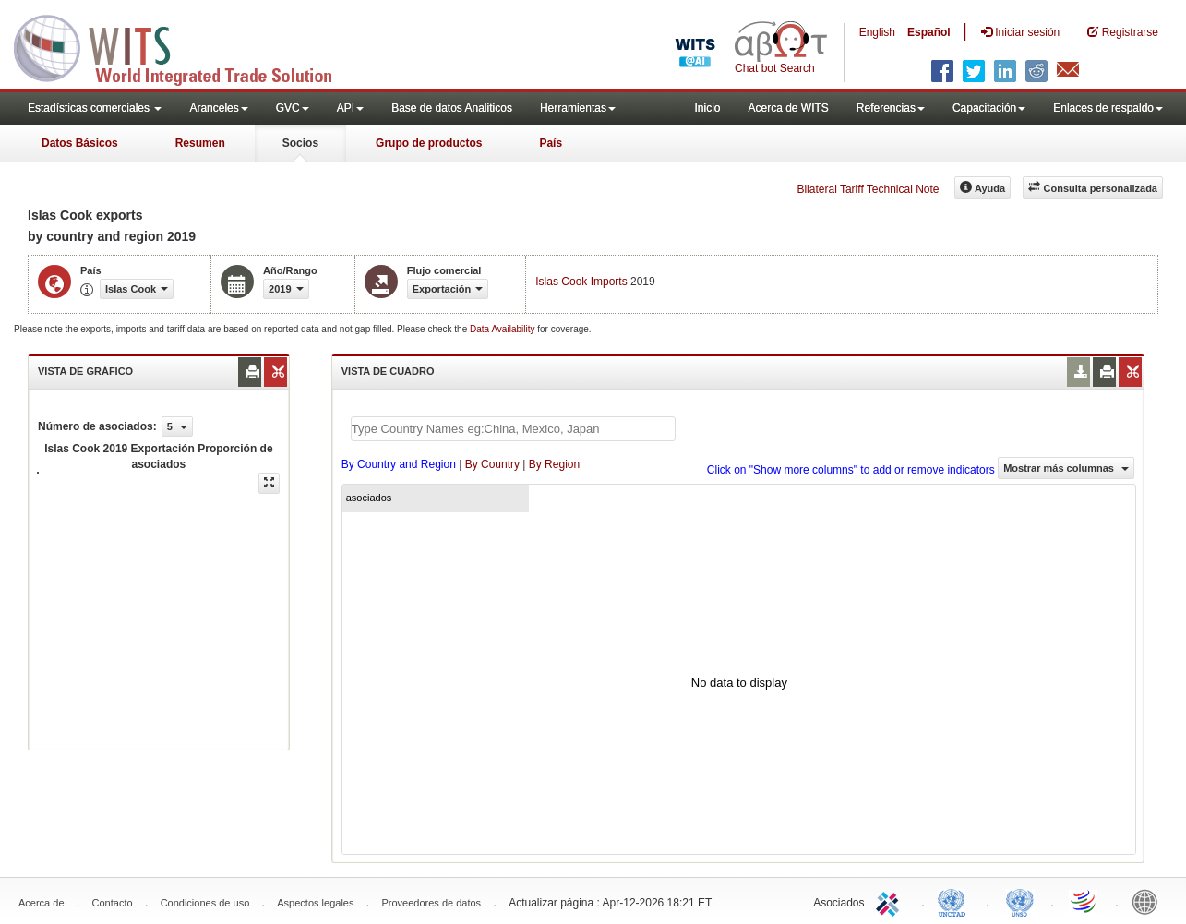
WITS (184, 46)
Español (929, 32)
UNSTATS (1019, 900)
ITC (890, 900)
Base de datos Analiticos (451, 108)
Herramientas (578, 108)
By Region (554, 464)
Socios (300, 143)
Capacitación (988, 108)
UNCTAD (955, 900)
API (350, 108)
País (550, 143)
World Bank (1149, 900)
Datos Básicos (80, 143)
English (877, 32)
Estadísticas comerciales (95, 108)
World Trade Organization (1084, 900)
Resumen (200, 143)
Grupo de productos (429, 143)
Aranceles (218, 108)
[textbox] (513, 428)
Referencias (891, 108)
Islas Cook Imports (581, 281)
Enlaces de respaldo (1108, 108)
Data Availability (503, 329)
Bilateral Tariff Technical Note (868, 189)
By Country (492, 464)
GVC (292, 108)
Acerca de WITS (788, 108)
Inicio (707, 108)
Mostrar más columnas (1066, 468)
